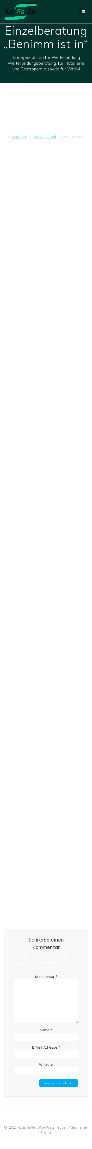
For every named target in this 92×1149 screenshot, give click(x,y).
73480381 (18, 136)
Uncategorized (44, 136)
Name (46, 1030)
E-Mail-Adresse (46, 1047)
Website (46, 1064)
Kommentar (46, 976)
